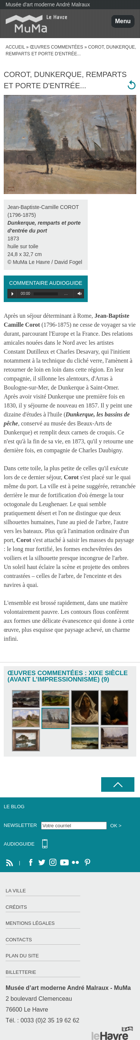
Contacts (19, 939)
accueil (15, 47)
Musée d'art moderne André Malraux (48, 4)
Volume (78, 294)
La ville (16, 890)
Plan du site (22, 956)
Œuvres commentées (56, 47)
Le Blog (14, 806)
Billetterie (21, 972)
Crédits (16, 907)
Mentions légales (30, 923)
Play (12, 294)
